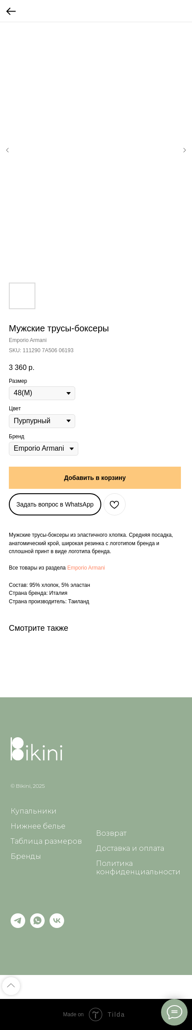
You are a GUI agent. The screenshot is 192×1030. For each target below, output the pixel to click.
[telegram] (18, 925)
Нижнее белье (38, 826)
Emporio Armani (86, 568)
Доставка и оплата (130, 848)
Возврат (111, 833)
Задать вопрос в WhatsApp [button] (55, 504)
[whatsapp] (37, 925)
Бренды (26, 856)
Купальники (34, 811)
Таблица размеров (46, 841)
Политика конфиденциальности (138, 867)
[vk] (57, 925)
